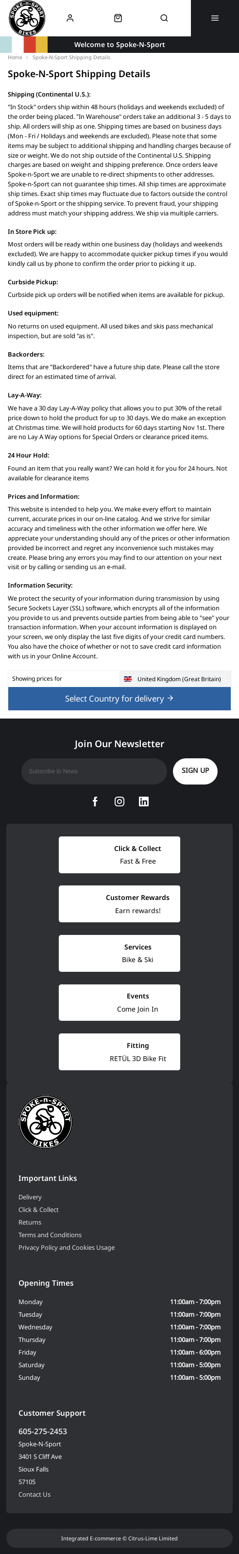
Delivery (30, 1197)
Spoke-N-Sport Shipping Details (71, 57)
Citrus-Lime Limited (153, 1538)
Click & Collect (38, 1209)
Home (15, 57)
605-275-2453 (42, 1431)
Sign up (195, 770)
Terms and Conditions (50, 1234)
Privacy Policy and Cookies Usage (66, 1247)
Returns (29, 1222)
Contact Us (34, 1494)
